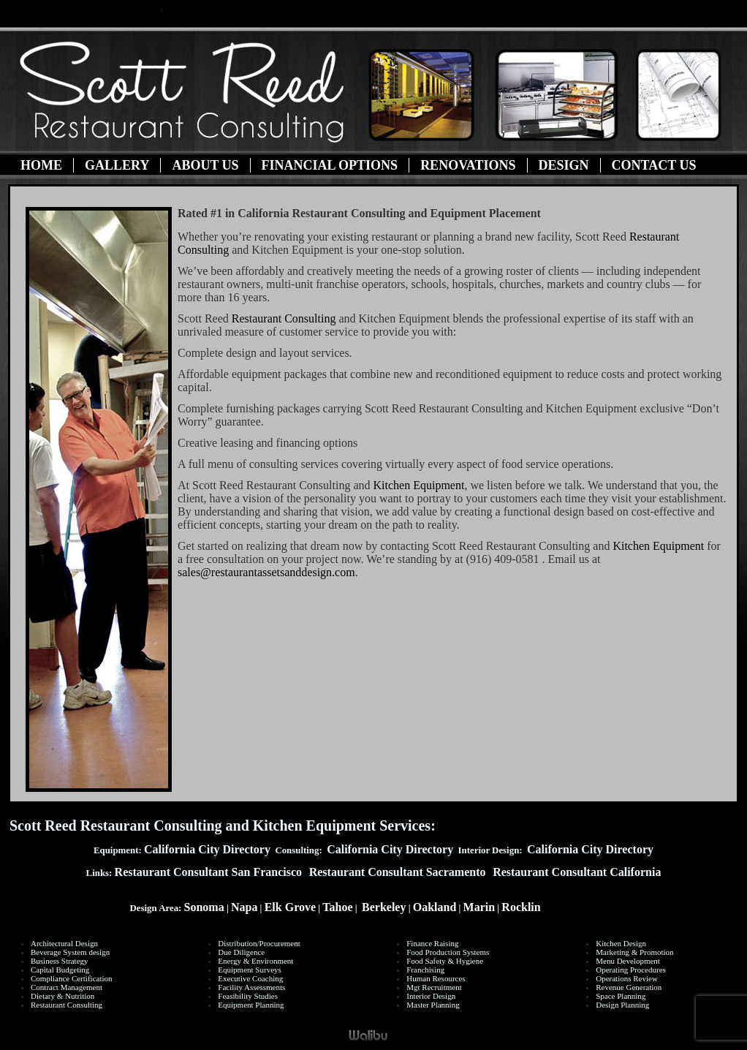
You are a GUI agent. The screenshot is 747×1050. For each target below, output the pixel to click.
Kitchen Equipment (419, 485)
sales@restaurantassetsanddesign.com (266, 572)
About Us (205, 165)
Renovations (467, 165)
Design (564, 165)
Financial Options (330, 165)
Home (41, 165)
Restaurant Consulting (284, 318)
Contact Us (654, 165)
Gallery (117, 165)
